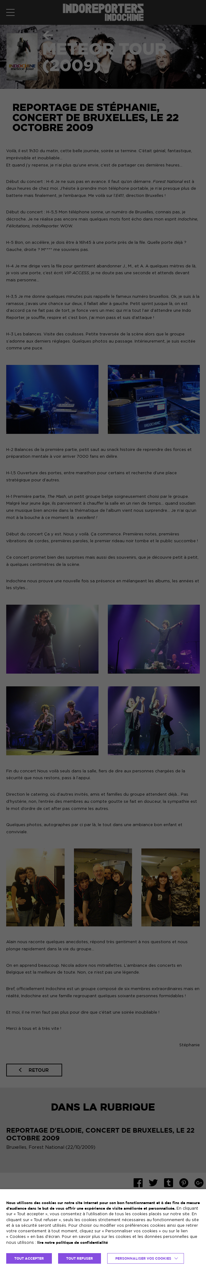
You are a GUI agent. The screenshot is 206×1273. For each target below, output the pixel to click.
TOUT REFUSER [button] (79, 1258)
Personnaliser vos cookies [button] (143, 1258)
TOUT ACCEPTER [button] (29, 1258)
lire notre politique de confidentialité (72, 1242)
